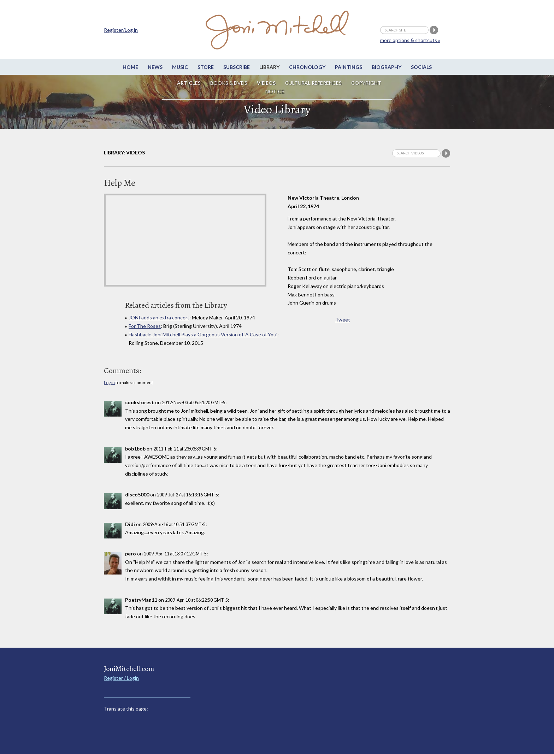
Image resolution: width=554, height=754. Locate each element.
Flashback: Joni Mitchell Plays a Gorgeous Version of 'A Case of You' (203, 334)
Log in (109, 382)
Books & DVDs (228, 83)
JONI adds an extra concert (159, 317)
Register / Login (121, 678)
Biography (386, 67)
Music (180, 67)
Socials (421, 67)
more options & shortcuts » (410, 40)
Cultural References (313, 83)
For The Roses (145, 326)
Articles (189, 83)
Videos (266, 83)
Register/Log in (121, 30)
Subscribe (236, 67)
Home (130, 67)
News (155, 67)
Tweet (342, 320)
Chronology (307, 67)
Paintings (348, 67)
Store (206, 67)
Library (269, 67)
